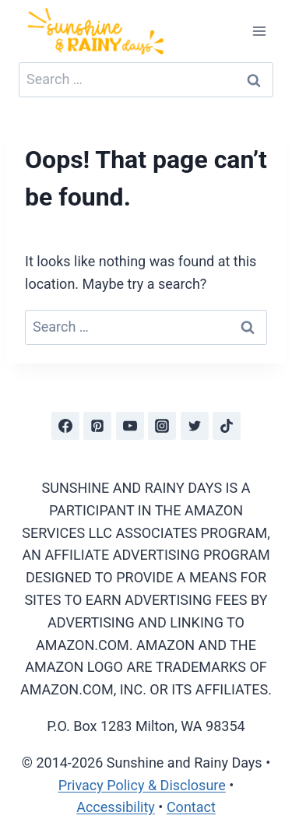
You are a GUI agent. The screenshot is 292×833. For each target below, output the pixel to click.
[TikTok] (227, 426)
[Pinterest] (97, 426)
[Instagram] (162, 426)
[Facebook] (65, 426)
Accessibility (115, 807)
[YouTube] (130, 426)
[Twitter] (195, 426)
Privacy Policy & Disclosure (142, 785)
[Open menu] (259, 31)
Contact (191, 807)
